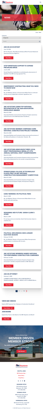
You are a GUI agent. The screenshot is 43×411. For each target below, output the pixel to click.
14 (24, 291)
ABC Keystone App (21, 373)
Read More (8, 58)
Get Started (21, 351)
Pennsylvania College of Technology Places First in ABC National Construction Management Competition (21, 173)
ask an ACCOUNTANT (12, 47)
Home (37, 32)
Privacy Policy (21, 375)
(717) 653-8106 (21, 390)
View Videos (7, 308)
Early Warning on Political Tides (17, 194)
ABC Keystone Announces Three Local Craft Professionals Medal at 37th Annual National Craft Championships (20, 151)
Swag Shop (21, 377)
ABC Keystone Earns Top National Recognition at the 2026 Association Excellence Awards (18, 108)
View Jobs (6, 319)
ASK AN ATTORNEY (10, 274)
